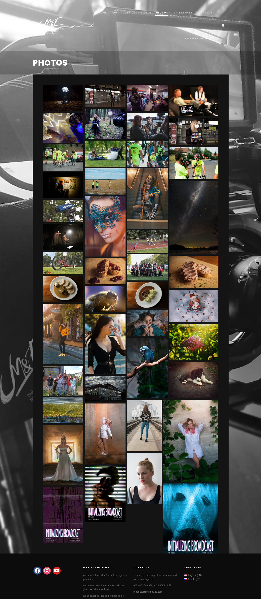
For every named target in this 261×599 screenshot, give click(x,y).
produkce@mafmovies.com (147, 591)
